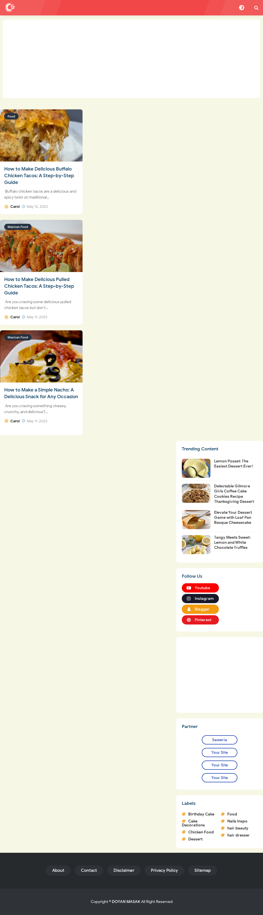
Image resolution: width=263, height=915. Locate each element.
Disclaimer (124, 870)
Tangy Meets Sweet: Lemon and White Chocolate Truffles (232, 542)
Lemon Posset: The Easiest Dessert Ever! (233, 464)
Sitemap (202, 870)
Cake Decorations (193, 823)
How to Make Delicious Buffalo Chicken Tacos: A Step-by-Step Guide (39, 175)
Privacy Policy (164, 870)
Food (11, 116)
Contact (89, 870)
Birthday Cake (201, 814)
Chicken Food (201, 832)
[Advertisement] (131, 59)
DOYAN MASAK (126, 901)
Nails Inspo (237, 821)
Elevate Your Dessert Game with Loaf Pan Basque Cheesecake (233, 517)
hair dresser (238, 835)
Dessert (195, 839)
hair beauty (237, 828)
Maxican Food (18, 227)
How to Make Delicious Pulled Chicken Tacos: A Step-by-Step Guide (39, 286)
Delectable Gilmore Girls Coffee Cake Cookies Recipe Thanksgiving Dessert (234, 494)
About (58, 870)
